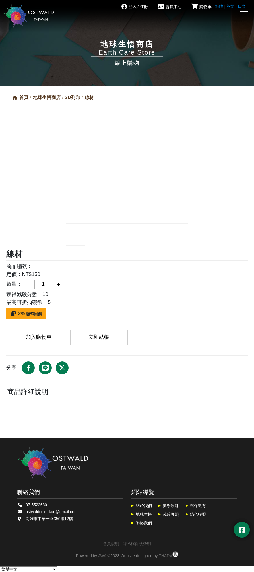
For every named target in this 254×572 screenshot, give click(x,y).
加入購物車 (39, 337)
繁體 (219, 6)
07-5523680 (36, 505)
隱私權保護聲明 (137, 543)
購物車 (201, 6)
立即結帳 (99, 337)
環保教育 (198, 505)
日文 (242, 6)
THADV (165, 555)
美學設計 (171, 505)
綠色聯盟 (198, 514)
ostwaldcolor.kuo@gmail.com (52, 511)
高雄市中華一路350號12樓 (49, 518)
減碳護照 (171, 514)
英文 (230, 6)
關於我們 (144, 505)
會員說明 (111, 543)
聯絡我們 (144, 523)
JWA (102, 555)
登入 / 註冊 (134, 6)
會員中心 (170, 6)
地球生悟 (144, 514)
